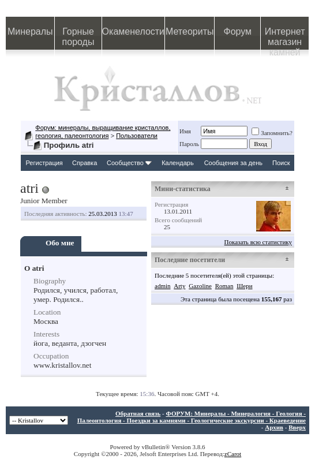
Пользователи (137, 135)
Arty (179, 285)
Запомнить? (272, 132)
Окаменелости (133, 31)
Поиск (281, 162)
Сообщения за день (233, 162)
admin (163, 285)
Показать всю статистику (258, 241)
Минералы (30, 31)
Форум (237, 31)
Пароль (189, 143)
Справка (84, 162)
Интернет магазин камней (285, 38)
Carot (234, 453)
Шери (244, 285)
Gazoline (200, 285)
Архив (274, 427)
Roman (224, 285)
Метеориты (189, 31)
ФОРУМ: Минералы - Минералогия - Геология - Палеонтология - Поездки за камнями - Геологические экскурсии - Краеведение (191, 417)
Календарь (178, 162)
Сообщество (129, 162)
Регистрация (44, 162)
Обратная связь (137, 413)
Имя (185, 131)
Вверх (297, 427)
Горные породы (78, 37)
